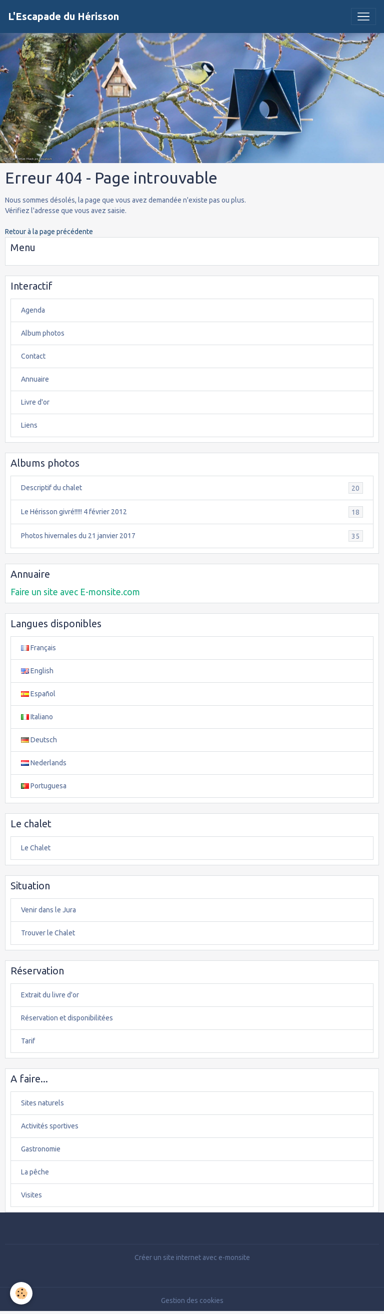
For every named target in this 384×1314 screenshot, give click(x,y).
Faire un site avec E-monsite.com (75, 592)
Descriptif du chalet (192, 488)
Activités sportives (49, 1126)
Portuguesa (43, 786)
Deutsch (39, 740)
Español (38, 694)
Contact (33, 356)
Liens (29, 425)
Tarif (28, 1041)
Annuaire (35, 379)
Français (38, 648)
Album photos (42, 333)
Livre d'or (35, 402)
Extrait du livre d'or (50, 995)
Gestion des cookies (192, 1300)
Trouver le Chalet (48, 933)
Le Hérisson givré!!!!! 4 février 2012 (192, 512)
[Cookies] (21, 1293)
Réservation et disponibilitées (67, 1018)
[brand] (63, 16)
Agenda (33, 310)
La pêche (35, 1172)
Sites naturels (42, 1103)
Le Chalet (35, 848)
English (37, 671)
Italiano (37, 717)
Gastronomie (40, 1149)
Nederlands (43, 763)
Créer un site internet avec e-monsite (192, 1257)
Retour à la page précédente (49, 232)
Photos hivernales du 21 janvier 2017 (192, 536)
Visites (31, 1195)
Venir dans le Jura (48, 910)
